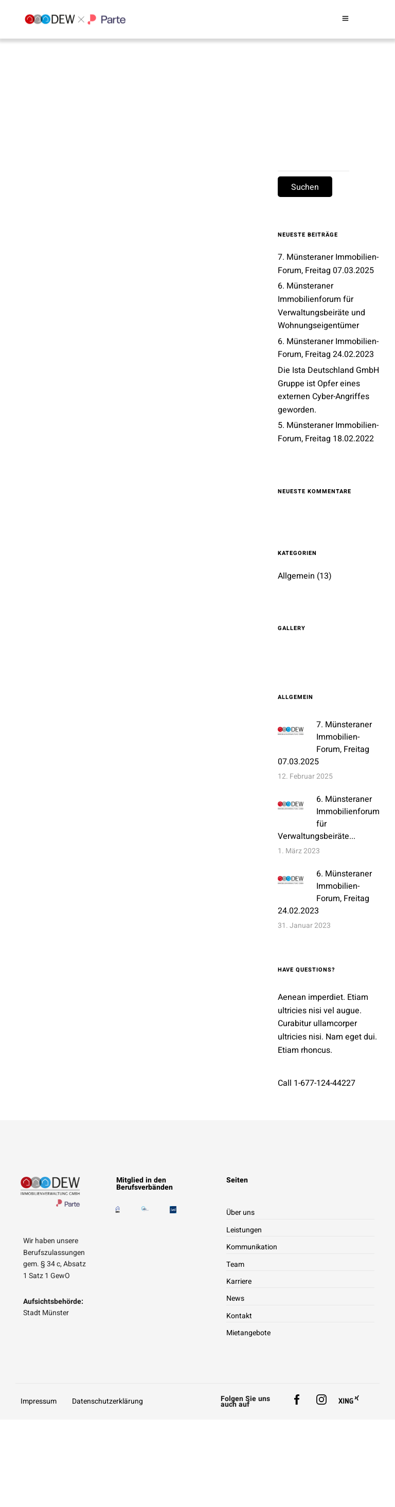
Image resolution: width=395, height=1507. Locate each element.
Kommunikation (251, 1247)
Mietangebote (248, 1332)
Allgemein (296, 576)
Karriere (239, 1281)
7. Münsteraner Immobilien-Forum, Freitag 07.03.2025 (325, 743)
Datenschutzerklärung (107, 1401)
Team (235, 1264)
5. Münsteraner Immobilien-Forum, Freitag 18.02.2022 (328, 432)
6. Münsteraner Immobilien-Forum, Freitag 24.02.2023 (328, 348)
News (235, 1298)
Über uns (240, 1212)
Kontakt (239, 1316)
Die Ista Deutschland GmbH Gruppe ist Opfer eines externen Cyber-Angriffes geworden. (328, 390)
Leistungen (244, 1230)
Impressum (39, 1401)
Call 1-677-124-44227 (316, 1083)
